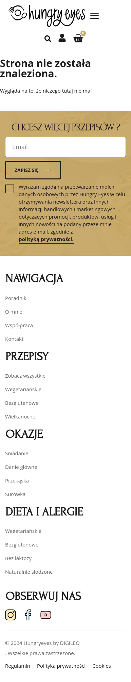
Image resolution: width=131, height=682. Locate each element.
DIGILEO (70, 642)
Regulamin (17, 665)
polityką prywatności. (46, 239)
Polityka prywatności (61, 665)
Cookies (101, 665)
